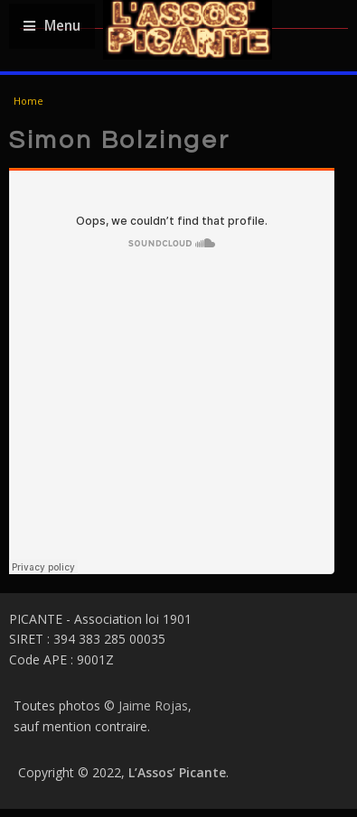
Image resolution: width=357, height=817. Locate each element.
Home (28, 100)
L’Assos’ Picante (177, 772)
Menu (51, 25)
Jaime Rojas (153, 705)
